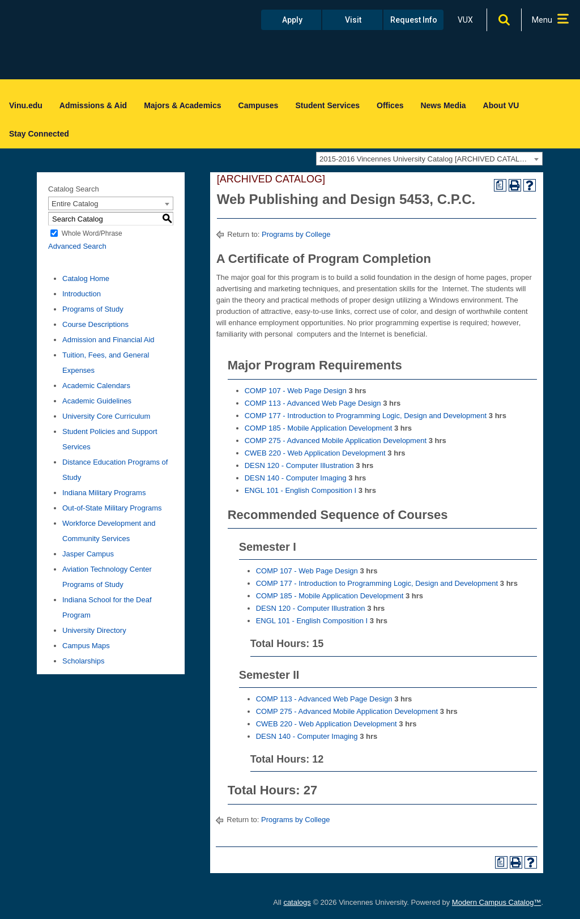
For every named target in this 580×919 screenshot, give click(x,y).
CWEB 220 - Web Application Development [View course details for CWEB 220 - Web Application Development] (315, 453)
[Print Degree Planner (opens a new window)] (500, 185)
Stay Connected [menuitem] (39, 133)
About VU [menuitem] (501, 105)
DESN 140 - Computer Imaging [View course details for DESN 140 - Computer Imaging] (296, 478)
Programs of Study (92, 309)
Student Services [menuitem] (327, 105)
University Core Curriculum (106, 416)
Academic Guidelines (96, 401)
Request (413, 19)
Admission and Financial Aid (108, 339)
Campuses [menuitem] (258, 105)
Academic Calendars (96, 385)
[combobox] (429, 158)
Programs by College (296, 234)
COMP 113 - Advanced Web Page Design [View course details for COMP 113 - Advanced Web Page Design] (313, 403)
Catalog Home (85, 278)
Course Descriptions (95, 324)
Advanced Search (77, 246)
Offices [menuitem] (390, 105)
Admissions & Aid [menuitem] (93, 105)
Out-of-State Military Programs (112, 508)
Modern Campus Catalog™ (496, 902)
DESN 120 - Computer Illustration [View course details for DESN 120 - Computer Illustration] (299, 465)
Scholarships (83, 661)
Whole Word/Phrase (92, 233)
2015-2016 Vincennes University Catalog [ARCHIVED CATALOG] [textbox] (426, 159)
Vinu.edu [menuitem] (25, 105)
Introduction (81, 294)
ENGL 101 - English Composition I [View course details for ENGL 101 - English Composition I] (301, 490)
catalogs (296, 902)
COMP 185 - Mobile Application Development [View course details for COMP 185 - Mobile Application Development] (319, 428)
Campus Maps (86, 645)
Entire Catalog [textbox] (75, 203)
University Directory (94, 630)
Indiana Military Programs (104, 492)
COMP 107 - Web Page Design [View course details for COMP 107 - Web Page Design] (296, 390)
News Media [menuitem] (443, 105)
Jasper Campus (88, 554)
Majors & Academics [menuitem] (182, 105)
